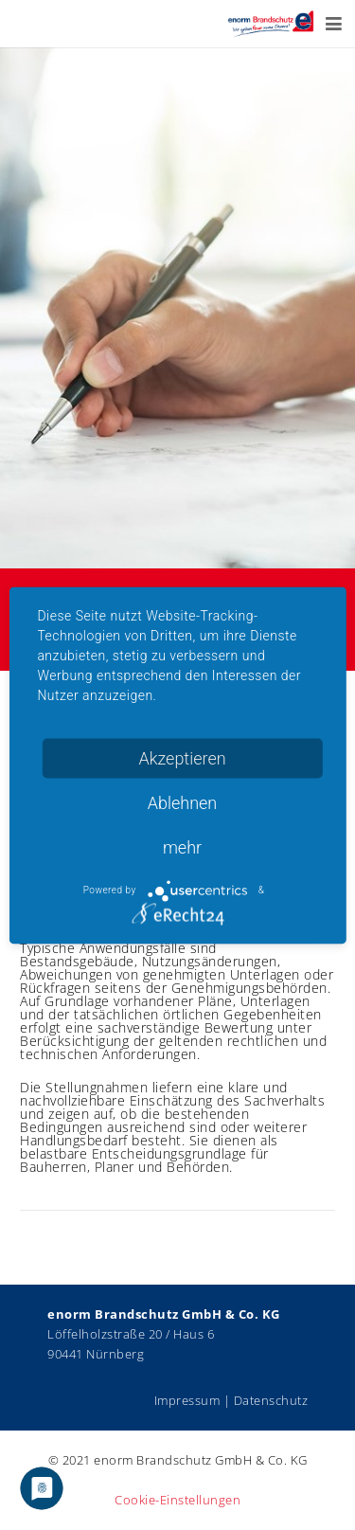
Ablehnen (183, 802)
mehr (182, 846)
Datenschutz (271, 1401)
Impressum (187, 1401)
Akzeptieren (181, 757)
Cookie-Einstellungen (177, 1500)
